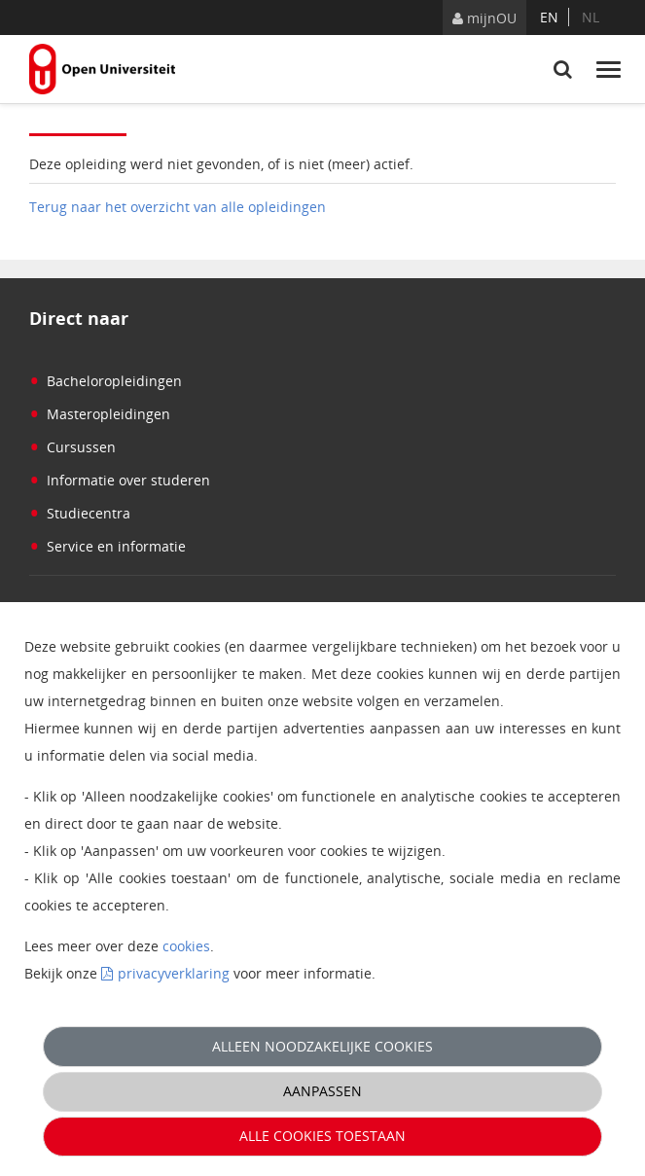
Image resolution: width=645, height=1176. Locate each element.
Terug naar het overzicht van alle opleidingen (177, 206)
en (549, 17)
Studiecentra (79, 513)
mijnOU (484, 18)
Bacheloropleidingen (105, 381)
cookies (186, 946)
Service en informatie (107, 546)
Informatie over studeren (119, 480)
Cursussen (72, 447)
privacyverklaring (174, 973)
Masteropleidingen (99, 414)
